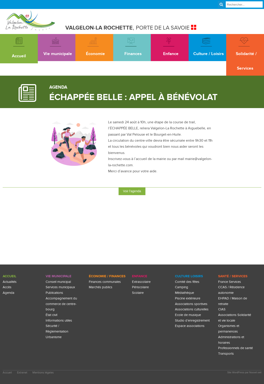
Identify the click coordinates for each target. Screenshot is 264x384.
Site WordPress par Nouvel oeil (244, 372)
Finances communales (105, 282)
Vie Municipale (58, 276)
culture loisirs (189, 276)
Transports (226, 354)
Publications (54, 293)
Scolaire (138, 293)
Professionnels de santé (235, 348)
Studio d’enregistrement (192, 320)
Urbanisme (54, 337)
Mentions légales (43, 372)
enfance (139, 276)
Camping (181, 287)
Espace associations (189, 326)
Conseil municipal (58, 282)
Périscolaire (140, 287)
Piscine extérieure (187, 298)
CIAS (222, 309)
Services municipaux (60, 287)
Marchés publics (100, 287)
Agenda (8, 293)
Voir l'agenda (132, 191)
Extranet (22, 372)
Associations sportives (191, 304)
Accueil (9, 276)
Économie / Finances (107, 276)
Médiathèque (184, 293)
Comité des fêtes (187, 282)
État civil (51, 315)
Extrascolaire (141, 282)
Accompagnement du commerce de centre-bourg (61, 304)
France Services (229, 282)
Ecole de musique (188, 315)
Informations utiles (59, 320)
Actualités (10, 282)
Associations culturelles (192, 309)
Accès (7, 287)
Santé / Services (232, 276)
